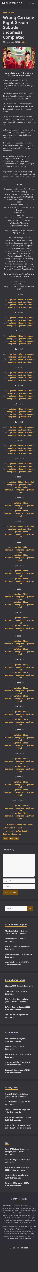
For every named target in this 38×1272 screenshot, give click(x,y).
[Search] (30, 908)
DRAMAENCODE (12, 3)
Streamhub (29, 482)
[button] (24, 3)
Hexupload (11, 302)
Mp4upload (30, 299)
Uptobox (12, 299)
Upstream (22, 302)
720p (16, 839)
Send (30, 302)
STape (25, 594)
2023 (5, 839)
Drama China (8, 13)
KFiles (20, 299)
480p (11, 839)
